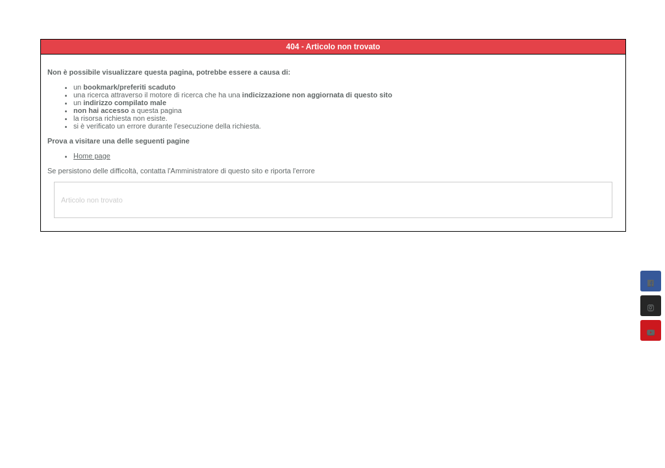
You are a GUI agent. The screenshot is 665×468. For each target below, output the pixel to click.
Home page (91, 156)
